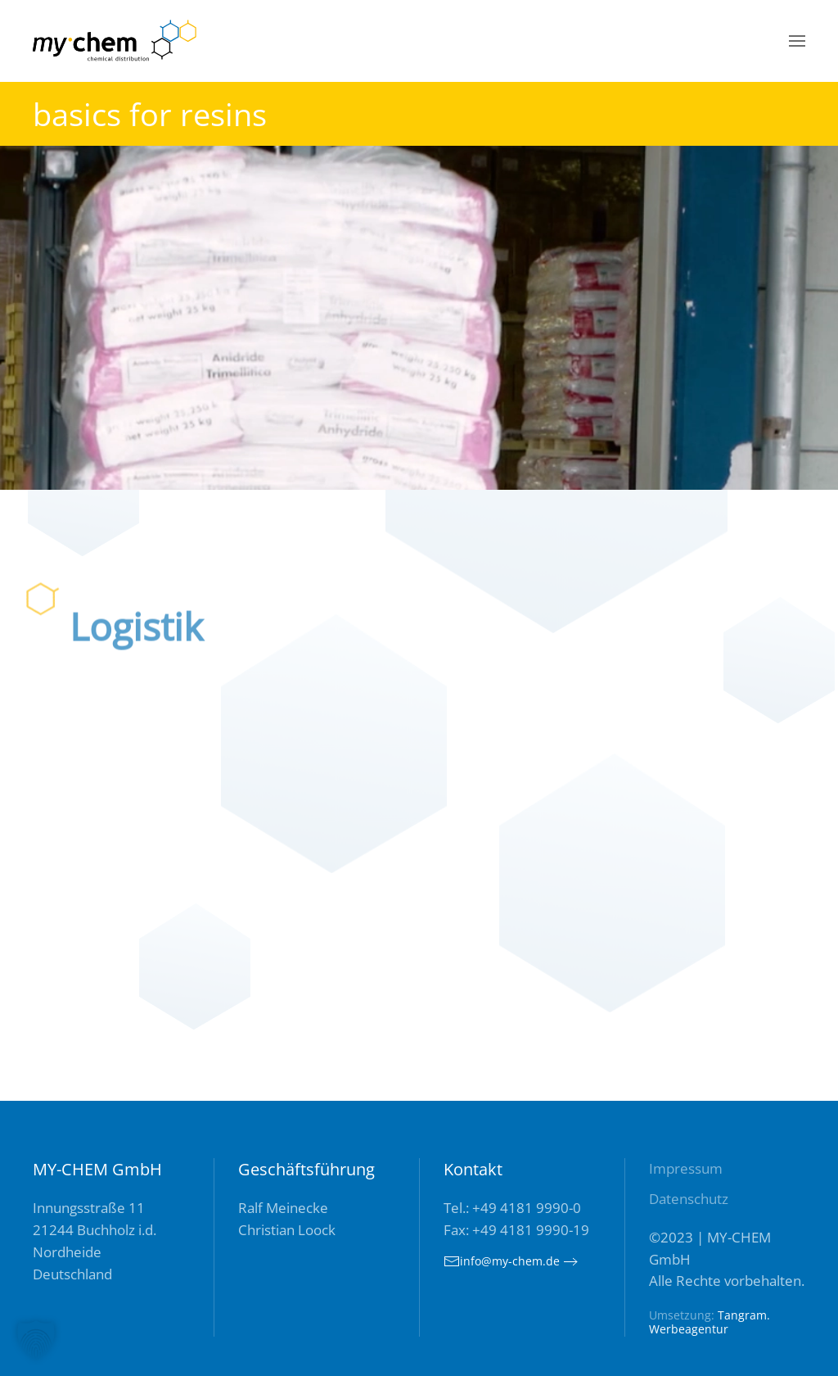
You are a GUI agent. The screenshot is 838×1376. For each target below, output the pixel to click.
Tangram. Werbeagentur (709, 1322)
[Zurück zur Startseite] (114, 41)
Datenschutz (688, 1198)
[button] (797, 41)
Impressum (686, 1168)
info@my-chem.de (502, 1261)
